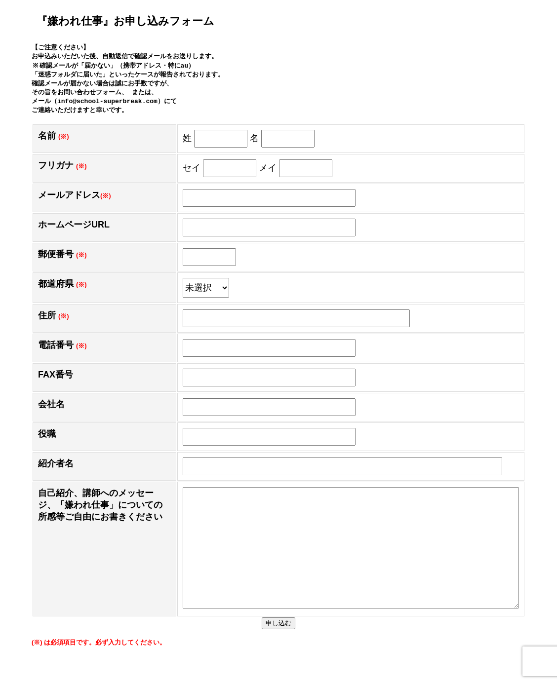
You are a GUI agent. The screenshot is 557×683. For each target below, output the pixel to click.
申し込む (278, 650)
